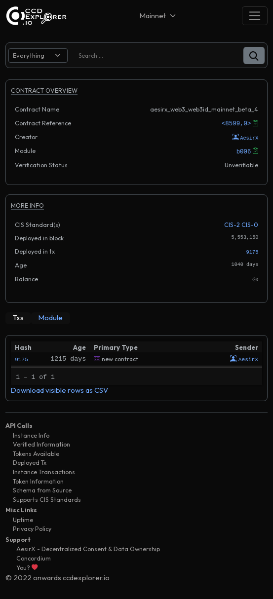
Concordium (33, 555)
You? (27, 564)
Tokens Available (36, 450)
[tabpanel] (136, 365)
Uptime (23, 517)
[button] (254, 55)
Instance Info (31, 432)
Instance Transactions (44, 469)
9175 (252, 250)
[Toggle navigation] (255, 15)
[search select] (38, 55)
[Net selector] (158, 15)
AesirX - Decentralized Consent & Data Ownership (88, 546)
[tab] (18, 316)
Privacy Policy (32, 526)
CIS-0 (249, 223)
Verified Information (41, 442)
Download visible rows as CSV (59, 387)
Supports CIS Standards (47, 496)
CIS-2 (232, 223)
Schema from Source (42, 487)
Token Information (38, 478)
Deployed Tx (29, 460)
